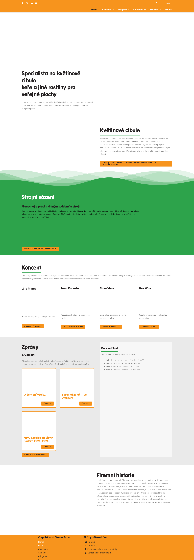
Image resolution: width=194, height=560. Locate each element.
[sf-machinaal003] (122, 222)
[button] (159, 2)
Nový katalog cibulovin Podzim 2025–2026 (38, 439)
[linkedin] (32, 3)
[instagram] (27, 3)
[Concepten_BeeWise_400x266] (155, 292)
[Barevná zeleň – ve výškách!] (77, 370)
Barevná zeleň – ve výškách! (74, 396)
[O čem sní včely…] (39, 370)
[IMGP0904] (77, 292)
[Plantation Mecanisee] (136, 67)
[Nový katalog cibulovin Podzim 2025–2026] (39, 413)
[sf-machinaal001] (40, 222)
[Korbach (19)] (116, 292)
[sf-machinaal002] (81, 222)
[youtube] (36, 3)
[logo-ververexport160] (27, 7)
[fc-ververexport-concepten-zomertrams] (38, 293)
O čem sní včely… (35, 394)
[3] (58, 124)
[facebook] (23, 3)
